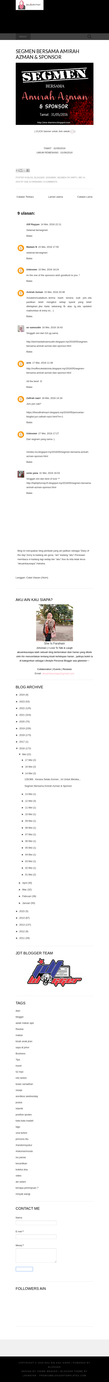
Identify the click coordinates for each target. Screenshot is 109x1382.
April (24, 882)
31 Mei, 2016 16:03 (49, 473)
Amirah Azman (34, 292)
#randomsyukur (24, 1145)
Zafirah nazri (33, 398)
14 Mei (28, 773)
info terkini (21, 1078)
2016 (22, 748)
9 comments (50, 182)
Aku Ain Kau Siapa (57, 1363)
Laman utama (55, 196)
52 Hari (20, 1071)
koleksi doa (22, 1169)
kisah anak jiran (24, 1041)
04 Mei (28, 854)
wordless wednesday (27, 1096)
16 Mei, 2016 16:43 (52, 327)
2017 (22, 741)
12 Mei (28, 801)
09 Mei (28, 821)
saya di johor (22, 1047)
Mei (24, 754)
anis (28, 362)
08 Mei (28, 827)
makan (19, 1035)
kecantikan (21, 1163)
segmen (61, 177)
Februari (26, 896)
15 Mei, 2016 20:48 (54, 292)
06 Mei (28, 841)
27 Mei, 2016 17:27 (48, 433)
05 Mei (28, 847)
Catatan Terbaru (25, 196)
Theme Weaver (47, 1371)
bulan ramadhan (24, 1084)
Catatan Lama (85, 196)
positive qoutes (24, 1114)
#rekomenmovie (24, 1151)
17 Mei (28, 760)
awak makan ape (25, 1023)
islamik (19, 1108)
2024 (22, 694)
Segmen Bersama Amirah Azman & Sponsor (47, 54)
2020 (22, 721)
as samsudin (33, 327)
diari (18, 1010)
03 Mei (28, 861)
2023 (22, 701)
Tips (18, 1059)
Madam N (31, 247)
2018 (22, 735)
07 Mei (28, 834)
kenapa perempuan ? (27, 1187)
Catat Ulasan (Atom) (37, 577)
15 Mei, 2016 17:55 (48, 247)
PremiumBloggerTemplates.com (62, 1375)
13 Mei (28, 794)
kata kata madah (24, 1120)
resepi (19, 1090)
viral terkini (21, 1132)
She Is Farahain (33, 182)
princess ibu (22, 1139)
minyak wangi (23, 1194)
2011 (22, 938)
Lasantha (29, 1375)
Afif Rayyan (33, 224)
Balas (29, 235)
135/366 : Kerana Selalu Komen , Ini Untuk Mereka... (53, 779)
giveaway (51, 177)
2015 (22, 911)
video (18, 1175)
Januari (26, 903)
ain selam (21, 1181)
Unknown (31, 269)
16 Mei (28, 766)
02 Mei (28, 868)
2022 (22, 708)
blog (30, 177)
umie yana (32, 473)
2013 (22, 924)
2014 (22, 917)
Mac (24, 889)
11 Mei (28, 807)
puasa (19, 1102)
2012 (22, 931)
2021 (22, 714)
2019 (22, 728)
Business (21, 1053)
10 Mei (28, 814)
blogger (39, 177)
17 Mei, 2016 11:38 (42, 362)
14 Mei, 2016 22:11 (51, 224)
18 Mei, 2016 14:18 (52, 398)
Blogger (54, 1367)
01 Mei (28, 874)
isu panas (21, 1157)
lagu (18, 1126)
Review (20, 1029)
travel (19, 1065)
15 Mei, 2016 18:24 (48, 269)
